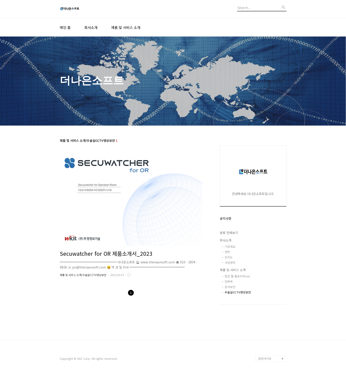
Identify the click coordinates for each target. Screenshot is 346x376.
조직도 (229, 257)
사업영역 (230, 262)
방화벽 (229, 281)
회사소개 (91, 27)
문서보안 (230, 287)
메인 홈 (65, 27)
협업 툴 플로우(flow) (237, 276)
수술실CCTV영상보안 (238, 292)
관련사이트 (265, 358)
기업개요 (230, 246)
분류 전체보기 (229, 232)
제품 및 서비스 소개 (125, 27)
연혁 (227, 252)
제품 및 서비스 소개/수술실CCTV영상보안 (83, 275)
